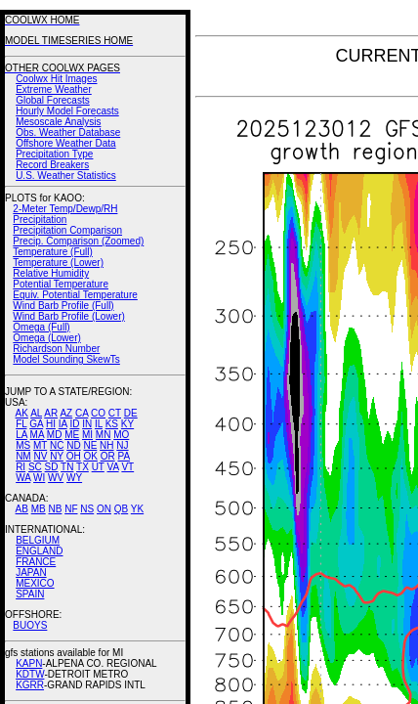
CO (98, 413)
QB (121, 509)
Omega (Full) (41, 327)
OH (73, 456)
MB (38, 509)
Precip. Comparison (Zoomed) (78, 241)
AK (22, 413)
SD (52, 467)
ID (74, 423)
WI (39, 477)
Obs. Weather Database (68, 132)
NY (56, 456)
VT (127, 467)
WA (23, 477)
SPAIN (30, 594)
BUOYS (30, 625)
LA (21, 434)
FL (21, 423)
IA (63, 423)
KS (111, 423)
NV (40, 456)
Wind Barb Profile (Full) (63, 305)
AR (51, 413)
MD (55, 434)
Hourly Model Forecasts (67, 111)
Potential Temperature (60, 284)
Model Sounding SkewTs (66, 359)
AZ (66, 413)
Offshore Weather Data (65, 143)
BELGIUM (38, 540)
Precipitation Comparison (67, 230)
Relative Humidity (51, 273)
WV (55, 477)
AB (22, 509)
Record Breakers (52, 164)
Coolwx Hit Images (56, 78)
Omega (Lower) (46, 337)
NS (87, 509)
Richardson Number (56, 348)
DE (131, 413)
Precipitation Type (54, 154)
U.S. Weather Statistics (66, 175)
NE (90, 445)
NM (23, 456)
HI (51, 423)
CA (81, 413)
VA (113, 467)
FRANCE (36, 561)
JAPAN (31, 572)
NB (55, 509)
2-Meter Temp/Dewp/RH (65, 208)
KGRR (30, 685)
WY (74, 477)
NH (106, 445)
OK (90, 456)
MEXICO (35, 583)
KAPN (29, 663)
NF (70, 509)
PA (123, 456)
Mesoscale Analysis (58, 121)
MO (121, 434)
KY (127, 423)
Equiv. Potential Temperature (75, 294)
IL (99, 423)
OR (108, 456)
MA (37, 434)
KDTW (30, 674)
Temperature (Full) (53, 251)
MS (23, 445)
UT (98, 467)
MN (103, 434)
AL (36, 413)
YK (137, 509)
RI (20, 467)
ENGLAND (39, 551)
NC (56, 445)
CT (114, 413)
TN (67, 467)
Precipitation (39, 219)
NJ (122, 445)
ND (73, 445)
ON (104, 509)
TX (82, 467)
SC (35, 467)
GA (36, 423)
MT (40, 445)
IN (87, 423)
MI (87, 434)
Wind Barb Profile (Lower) (68, 316)
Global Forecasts (53, 100)
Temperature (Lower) (58, 262)
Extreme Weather (54, 89)
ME (71, 434)
